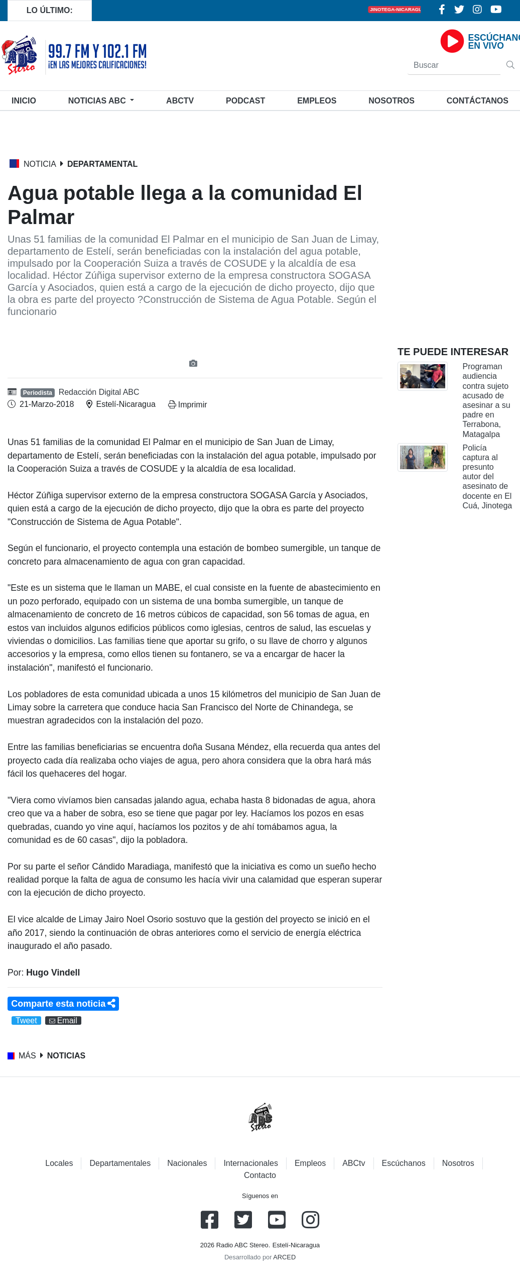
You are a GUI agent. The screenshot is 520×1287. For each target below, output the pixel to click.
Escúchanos (404, 1163)
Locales (59, 1163)
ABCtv (180, 100)
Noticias (98, 100)
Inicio (26, 99)
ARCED (284, 1257)
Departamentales (120, 1163)
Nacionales (187, 1163)
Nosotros (391, 100)
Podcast (245, 100)
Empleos (310, 1163)
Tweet (26, 1020)
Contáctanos (477, 100)
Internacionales (250, 1163)
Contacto (260, 1175)
